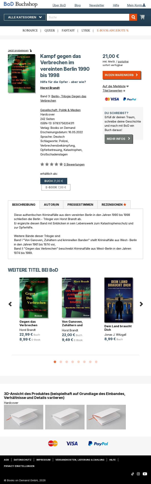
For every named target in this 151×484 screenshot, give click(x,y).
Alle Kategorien (25, 17)
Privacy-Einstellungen (19, 466)
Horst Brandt (50, 88)
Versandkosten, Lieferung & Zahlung (79, 459)
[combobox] (92, 17)
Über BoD (59, 5)
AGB (6, 459)
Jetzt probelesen (18, 50)
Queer (50, 30)
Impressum (43, 459)
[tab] (24, 204)
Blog (78, 5)
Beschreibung (23, 204)
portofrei (123, 61)
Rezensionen (114, 204)
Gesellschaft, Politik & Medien (60, 110)
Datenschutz (22, 459)
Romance (30, 30)
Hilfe (116, 5)
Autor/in (51, 204)
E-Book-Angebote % (113, 30)
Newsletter (96, 5)
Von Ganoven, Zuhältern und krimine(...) (72, 325)
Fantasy (68, 30)
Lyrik (86, 30)
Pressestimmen (80, 204)
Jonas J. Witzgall (115, 334)
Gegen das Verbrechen (28, 323)
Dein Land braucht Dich (118, 328)
